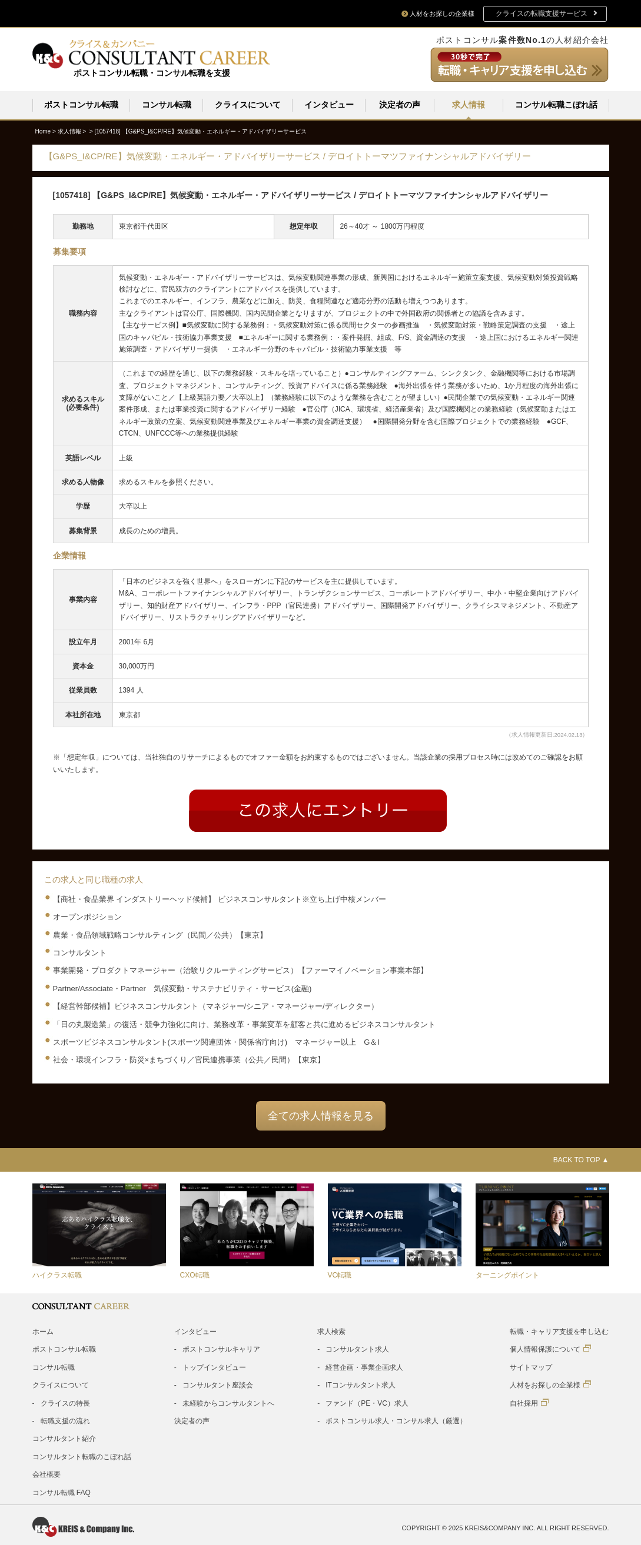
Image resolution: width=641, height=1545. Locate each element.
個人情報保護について (550, 1348)
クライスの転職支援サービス (541, 13)
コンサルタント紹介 (64, 1438)
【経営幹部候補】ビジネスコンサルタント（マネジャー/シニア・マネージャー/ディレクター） (215, 1005)
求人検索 (331, 1331)
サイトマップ (531, 1367)
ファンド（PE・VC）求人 (367, 1403)
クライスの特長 (65, 1403)
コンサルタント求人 (357, 1349)
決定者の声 (399, 104)
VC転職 (340, 1274)
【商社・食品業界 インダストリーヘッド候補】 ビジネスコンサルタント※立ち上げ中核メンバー (219, 898)
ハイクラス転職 (57, 1274)
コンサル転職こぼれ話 (556, 104)
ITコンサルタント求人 (361, 1384)
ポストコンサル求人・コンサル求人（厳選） (396, 1420)
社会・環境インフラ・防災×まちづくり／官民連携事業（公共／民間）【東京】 (189, 1059)
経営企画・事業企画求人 (364, 1367)
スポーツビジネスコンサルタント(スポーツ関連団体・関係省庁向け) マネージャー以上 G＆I (216, 1041)
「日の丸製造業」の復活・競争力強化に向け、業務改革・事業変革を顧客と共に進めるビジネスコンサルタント (244, 1023)
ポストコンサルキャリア (221, 1349)
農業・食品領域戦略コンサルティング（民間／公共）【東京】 (160, 934)
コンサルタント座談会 (217, 1384)
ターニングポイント (507, 1274)
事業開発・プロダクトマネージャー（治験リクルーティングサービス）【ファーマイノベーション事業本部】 (240, 969)
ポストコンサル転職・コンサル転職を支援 (152, 73)
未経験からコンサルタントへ (228, 1403)
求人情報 (468, 104)
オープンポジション (87, 916)
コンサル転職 (166, 104)
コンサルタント (80, 952)
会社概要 (46, 1474)
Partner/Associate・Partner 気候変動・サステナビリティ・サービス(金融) (182, 988)
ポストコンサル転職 (81, 104)
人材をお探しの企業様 (550, 1384)
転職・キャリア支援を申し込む (559, 1331)
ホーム (43, 1331)
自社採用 (529, 1402)
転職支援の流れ (65, 1420)
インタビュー (329, 104)
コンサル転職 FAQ (61, 1492)
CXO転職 (195, 1274)
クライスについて (248, 104)
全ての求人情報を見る (321, 1115)
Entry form (318, 810)
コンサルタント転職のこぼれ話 (81, 1456)
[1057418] (200, 131)
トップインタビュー (214, 1367)
